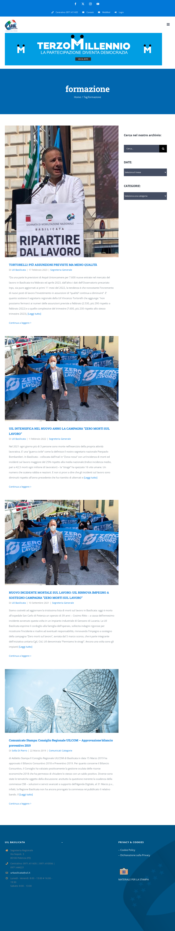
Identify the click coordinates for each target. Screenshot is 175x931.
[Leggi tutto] (34, 313)
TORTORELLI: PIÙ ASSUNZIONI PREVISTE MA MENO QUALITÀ (53, 265)
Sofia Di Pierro (19, 750)
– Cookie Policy (126, 850)
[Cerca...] (141, 148)
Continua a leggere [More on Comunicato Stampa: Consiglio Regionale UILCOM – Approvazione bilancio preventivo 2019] (19, 803)
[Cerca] (163, 148)
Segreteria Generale (61, 269)
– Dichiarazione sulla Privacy (134, 855)
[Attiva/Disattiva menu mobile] (168, 24)
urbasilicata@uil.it (20, 872)
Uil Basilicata (19, 269)
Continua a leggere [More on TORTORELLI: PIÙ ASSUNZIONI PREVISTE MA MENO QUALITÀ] (19, 322)
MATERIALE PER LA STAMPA (133, 879)
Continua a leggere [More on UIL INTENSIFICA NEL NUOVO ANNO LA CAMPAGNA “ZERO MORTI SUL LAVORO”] (19, 486)
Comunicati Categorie (60, 750)
